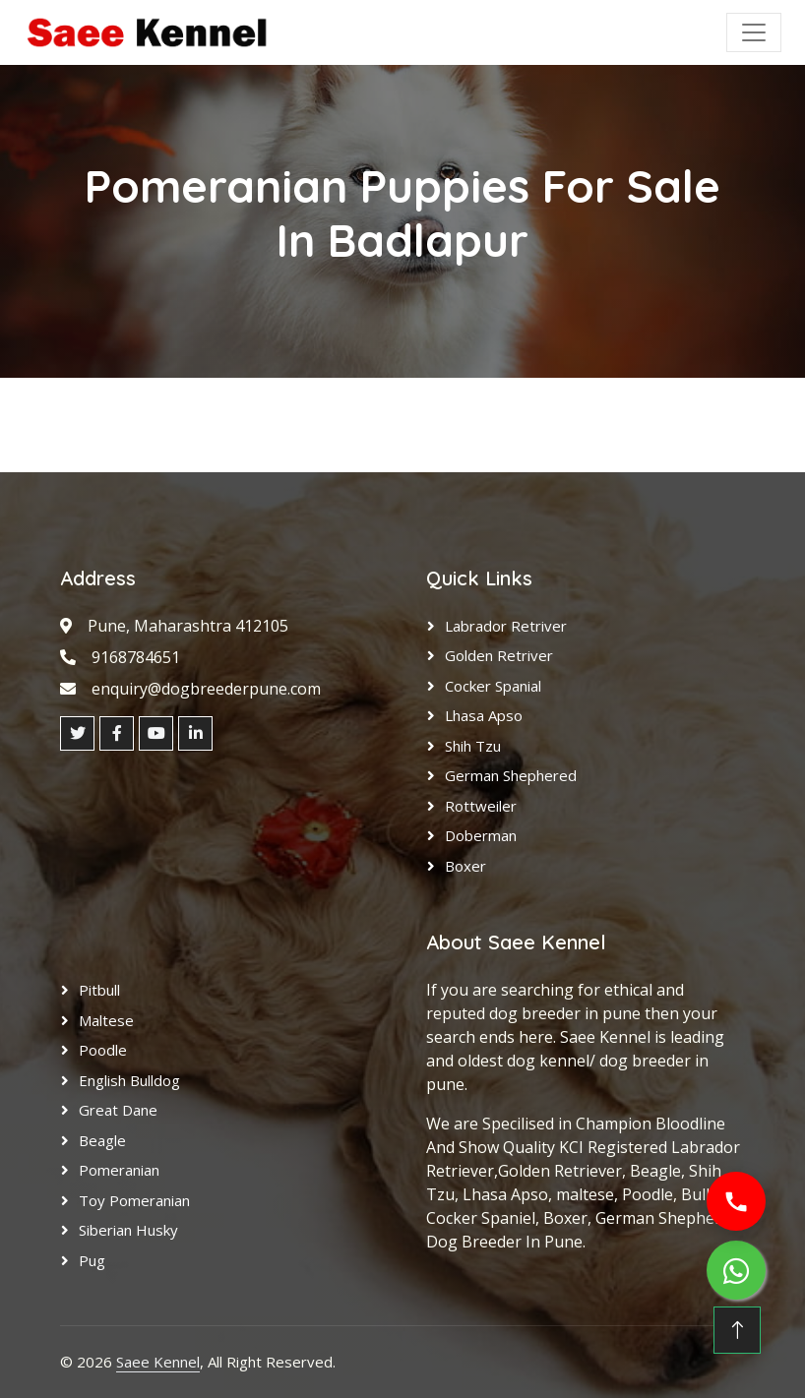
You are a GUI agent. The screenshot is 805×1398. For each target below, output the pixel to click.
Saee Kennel (158, 1361)
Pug (92, 1260)
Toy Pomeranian (134, 1200)
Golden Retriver (499, 655)
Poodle (103, 1050)
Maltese (106, 1020)
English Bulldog (129, 1080)
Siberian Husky (128, 1230)
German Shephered (511, 775)
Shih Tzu (473, 746)
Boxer (465, 866)
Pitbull (99, 990)
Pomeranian (119, 1170)
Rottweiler (481, 806)
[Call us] (736, 1201)
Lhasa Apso (484, 715)
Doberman (481, 835)
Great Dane (118, 1110)
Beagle (102, 1140)
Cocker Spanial (493, 686)
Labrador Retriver (506, 626)
